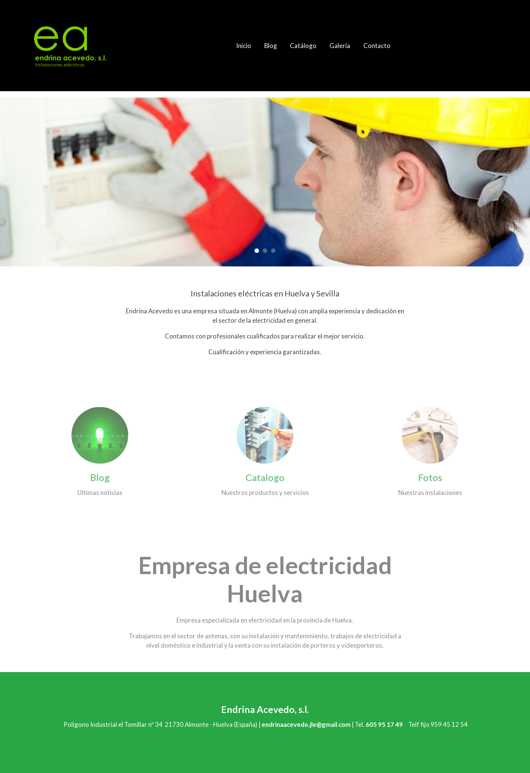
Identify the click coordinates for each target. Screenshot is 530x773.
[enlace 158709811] (99, 434)
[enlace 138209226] (265, 434)
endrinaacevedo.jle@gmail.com (306, 724)
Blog (100, 477)
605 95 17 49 (384, 724)
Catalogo (265, 477)
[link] (70, 46)
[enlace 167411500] (430, 434)
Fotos (430, 477)
